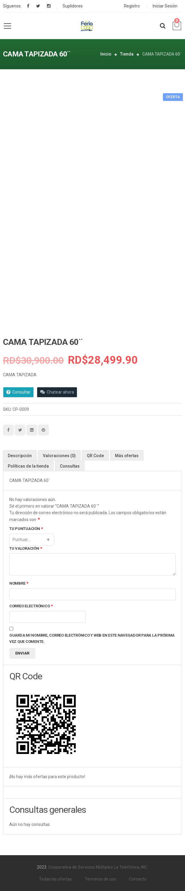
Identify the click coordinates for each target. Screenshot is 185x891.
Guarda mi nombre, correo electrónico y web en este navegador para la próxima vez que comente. (92, 638)
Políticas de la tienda (28, 466)
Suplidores (73, 6)
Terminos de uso (100, 879)
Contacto (137, 879)
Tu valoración (25, 549)
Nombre (18, 583)
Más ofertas (127, 455)
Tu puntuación (26, 529)
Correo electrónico (31, 606)
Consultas (70, 466)
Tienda (127, 54)
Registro (132, 6)
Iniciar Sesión (165, 6)
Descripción (20, 455)
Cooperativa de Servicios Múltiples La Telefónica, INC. (98, 867)
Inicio (105, 54)
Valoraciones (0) (59, 455)
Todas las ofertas (55, 879)
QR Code (95, 455)
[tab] (20, 455)
